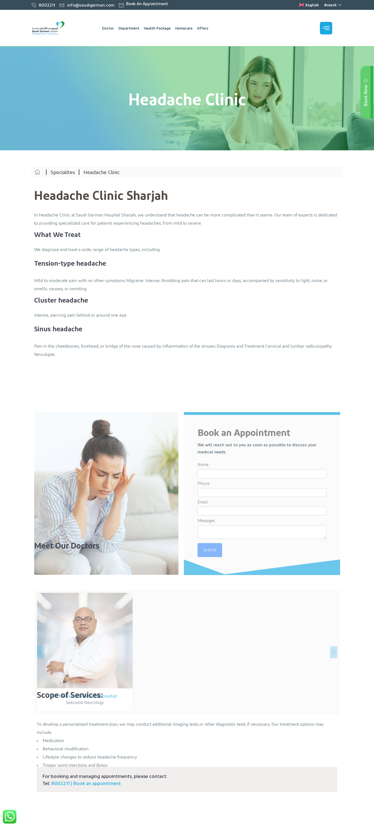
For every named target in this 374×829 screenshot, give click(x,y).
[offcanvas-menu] (326, 28)
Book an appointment (97, 783)
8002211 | (62, 783)
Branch (333, 4)
